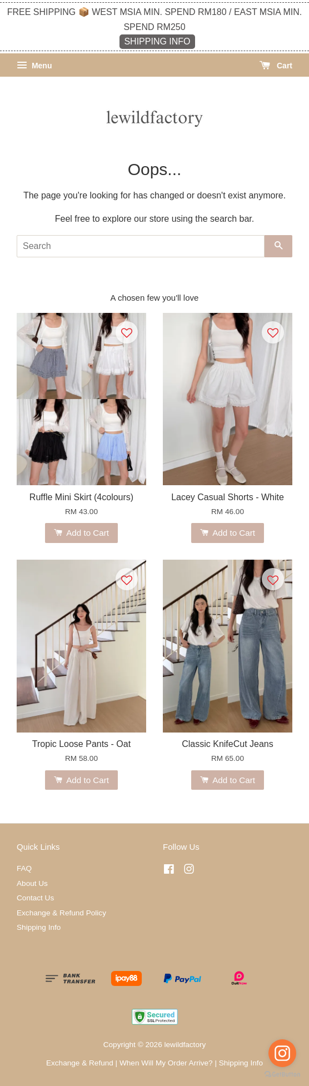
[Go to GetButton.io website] (282, 1074)
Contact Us (35, 898)
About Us (32, 883)
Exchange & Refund (79, 1063)
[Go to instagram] (282, 1053)
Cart (276, 65)
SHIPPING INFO (157, 41)
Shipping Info (39, 927)
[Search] (141, 246)
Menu (34, 65)
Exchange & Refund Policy (61, 913)
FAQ (24, 868)
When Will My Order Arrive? (166, 1063)
